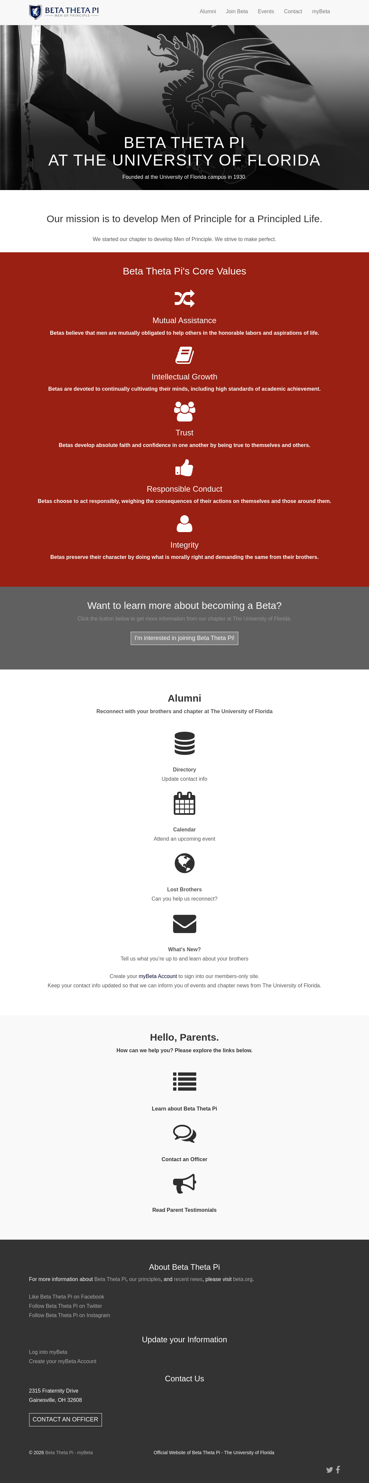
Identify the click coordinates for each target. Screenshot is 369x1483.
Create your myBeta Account (63, 1361)
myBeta (321, 11)
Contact (293, 11)
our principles (145, 1279)
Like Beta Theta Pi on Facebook (66, 1297)
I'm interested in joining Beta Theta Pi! (184, 638)
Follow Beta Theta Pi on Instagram (69, 1315)
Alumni (208, 11)
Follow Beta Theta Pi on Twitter (65, 1306)
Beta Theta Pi (110, 1279)
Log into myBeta (48, 1352)
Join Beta (237, 11)
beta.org (243, 1279)
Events (266, 11)
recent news (188, 1279)
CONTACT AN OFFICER (65, 1419)
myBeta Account (158, 976)
